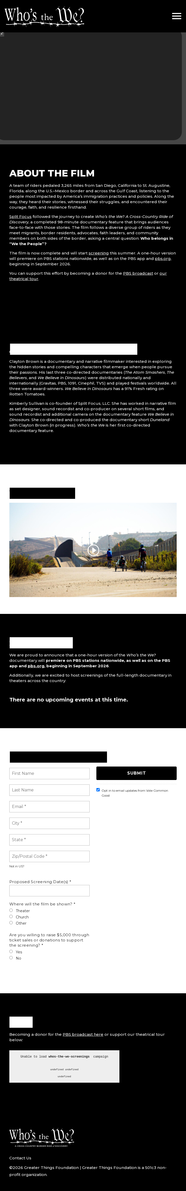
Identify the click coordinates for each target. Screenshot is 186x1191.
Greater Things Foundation (51, 1167)
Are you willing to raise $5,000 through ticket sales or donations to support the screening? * (49, 940)
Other (17, 923)
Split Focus (20, 216)
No (15, 958)
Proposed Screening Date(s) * (40, 881)
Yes (15, 952)
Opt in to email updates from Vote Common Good (132, 792)
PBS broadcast (138, 273)
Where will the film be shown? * (42, 904)
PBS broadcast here (83, 1034)
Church (19, 917)
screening (99, 253)
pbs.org (163, 258)
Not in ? (16, 866)
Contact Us (20, 1157)
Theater (19, 911)
